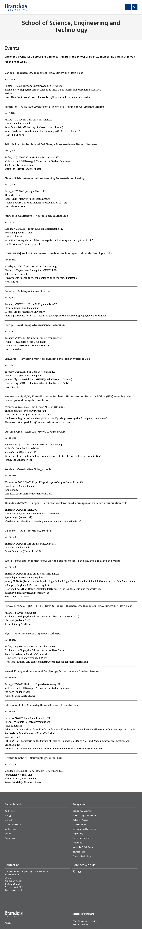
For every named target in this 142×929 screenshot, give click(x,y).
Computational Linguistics (84, 829)
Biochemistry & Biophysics (84, 815)
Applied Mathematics (82, 811)
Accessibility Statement (83, 914)
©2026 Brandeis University (84, 921)
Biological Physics (80, 820)
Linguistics (77, 843)
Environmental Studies (82, 838)
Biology (8, 815)
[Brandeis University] (16, 7)
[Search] (134, 7)
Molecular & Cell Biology (83, 847)
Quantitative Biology (81, 856)
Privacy (8, 923)
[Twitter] (73, 871)
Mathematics (10, 829)
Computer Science (13, 824)
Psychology (10, 838)
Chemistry (9, 820)
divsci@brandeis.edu (14, 890)
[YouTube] (79, 871)
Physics (8, 833)
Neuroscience (78, 852)
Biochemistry (10, 811)
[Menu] (128, 7)
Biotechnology (79, 824)
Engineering (77, 833)
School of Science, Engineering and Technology (71, 27)
